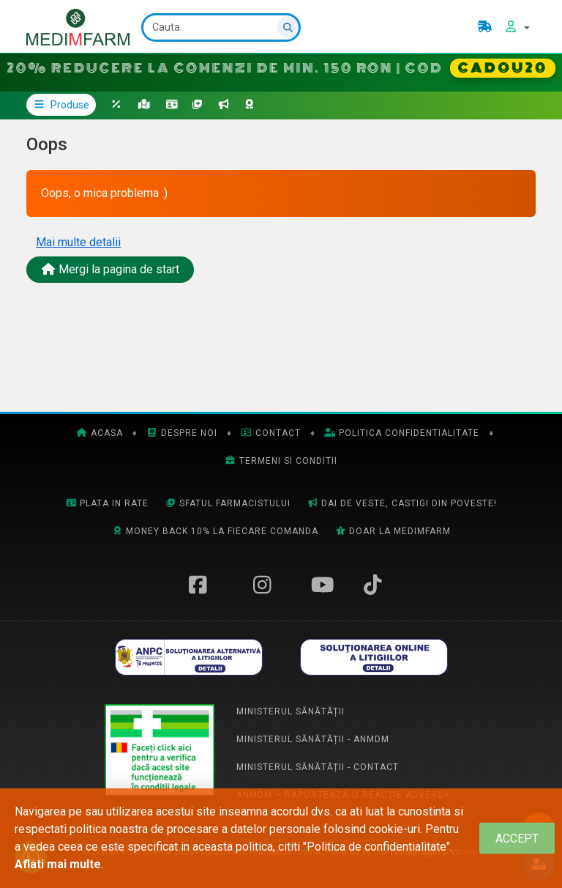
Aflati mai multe (58, 864)
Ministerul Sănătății (290, 711)
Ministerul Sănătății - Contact (317, 767)
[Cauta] (221, 27)
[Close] (517, 838)
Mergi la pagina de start (110, 269)
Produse (61, 105)
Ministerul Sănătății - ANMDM (312, 739)
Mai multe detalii (78, 242)
